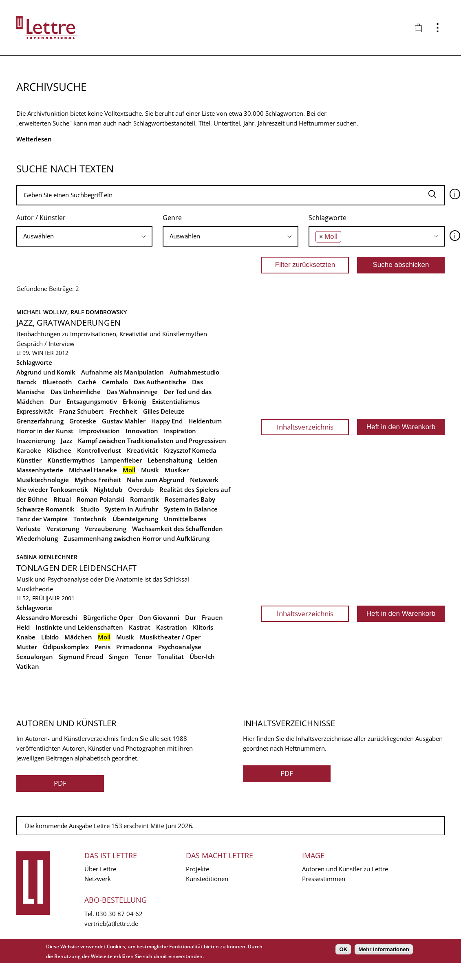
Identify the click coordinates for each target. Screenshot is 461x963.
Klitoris (203, 627)
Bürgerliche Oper (108, 617)
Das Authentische (160, 382)
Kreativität (142, 450)
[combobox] (84, 236)
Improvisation (99, 431)
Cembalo (115, 382)
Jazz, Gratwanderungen (68, 322)
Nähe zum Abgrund (155, 480)
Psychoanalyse (179, 647)
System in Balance (191, 509)
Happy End (167, 421)
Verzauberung (105, 528)
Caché (87, 382)
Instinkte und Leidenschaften (79, 627)
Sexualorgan (34, 656)
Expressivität (34, 411)
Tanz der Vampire (42, 519)
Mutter (26, 647)
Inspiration (180, 431)
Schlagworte (327, 217)
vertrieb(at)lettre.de (111, 923)
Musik (150, 470)
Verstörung (62, 528)
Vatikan (27, 666)
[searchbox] (84, 236)
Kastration (171, 627)
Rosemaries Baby (190, 499)
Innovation (142, 431)
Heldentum (205, 421)
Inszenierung (35, 440)
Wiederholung (37, 538)
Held (23, 627)
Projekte (197, 869)
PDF (60, 783)
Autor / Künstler (41, 217)
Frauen (212, 617)
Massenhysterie (39, 470)
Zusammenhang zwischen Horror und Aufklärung (137, 538)
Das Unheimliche (76, 392)
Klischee (59, 450)
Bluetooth (57, 382)
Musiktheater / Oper (170, 637)
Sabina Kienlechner (46, 557)
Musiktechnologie (42, 480)
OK (343, 949)
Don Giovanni (159, 617)
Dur (55, 401)
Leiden (208, 460)
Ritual (62, 499)
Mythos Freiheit (98, 480)
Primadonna (134, 647)
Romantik (144, 499)
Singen (119, 656)
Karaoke (28, 450)
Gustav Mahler (124, 421)
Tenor (143, 656)
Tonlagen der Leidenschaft (76, 567)
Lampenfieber (121, 460)
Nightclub (108, 489)
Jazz (66, 440)
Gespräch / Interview (45, 343)
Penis (102, 647)
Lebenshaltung (170, 460)
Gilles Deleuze (164, 411)
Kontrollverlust (99, 450)
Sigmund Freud (81, 656)
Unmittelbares (185, 519)
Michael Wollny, (43, 312)
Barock (26, 382)
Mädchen (78, 637)
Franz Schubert (81, 411)
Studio (89, 509)
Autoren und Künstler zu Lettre (345, 869)
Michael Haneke (93, 470)
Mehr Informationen (383, 949)
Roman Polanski (100, 499)
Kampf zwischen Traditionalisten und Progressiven (152, 440)
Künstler (29, 460)
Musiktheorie (34, 589)
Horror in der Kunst (44, 431)
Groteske (82, 421)
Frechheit (123, 411)
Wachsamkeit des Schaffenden (177, 528)
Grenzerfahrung (40, 421)
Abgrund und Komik (45, 372)
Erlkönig (134, 401)
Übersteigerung (135, 519)
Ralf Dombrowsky (99, 312)
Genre (172, 217)
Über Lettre (100, 869)
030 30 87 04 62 (119, 914)
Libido (50, 637)
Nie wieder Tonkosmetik (52, 489)
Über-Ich (202, 656)
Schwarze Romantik (45, 509)
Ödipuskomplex (66, 647)
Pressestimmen (323, 879)
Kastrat (139, 627)
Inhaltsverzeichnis (305, 427)
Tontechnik (90, 519)
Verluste (28, 528)
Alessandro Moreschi (46, 617)
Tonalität (170, 656)
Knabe (25, 637)
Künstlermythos (71, 460)
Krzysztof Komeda (190, 450)
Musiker (177, 470)
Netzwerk (204, 480)
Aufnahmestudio (194, 372)
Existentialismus (176, 401)
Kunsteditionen (207, 879)
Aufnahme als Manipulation (122, 372)
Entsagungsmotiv (91, 401)
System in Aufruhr (131, 509)
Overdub (141, 489)
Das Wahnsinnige (132, 392)
